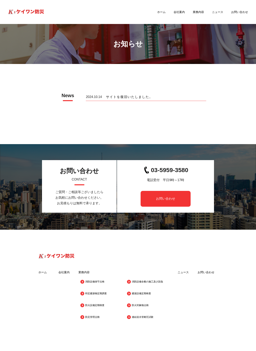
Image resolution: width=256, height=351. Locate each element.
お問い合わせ (239, 12)
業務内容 (198, 12)
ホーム (161, 12)
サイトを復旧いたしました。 (129, 97)
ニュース (217, 12)
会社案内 (179, 12)
